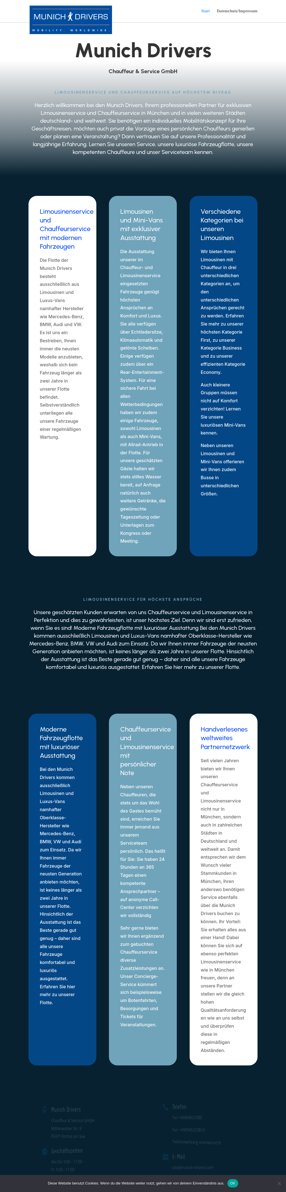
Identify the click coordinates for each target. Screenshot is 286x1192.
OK (232, 1183)
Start (205, 11)
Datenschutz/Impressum (237, 11)
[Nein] (279, 1183)
